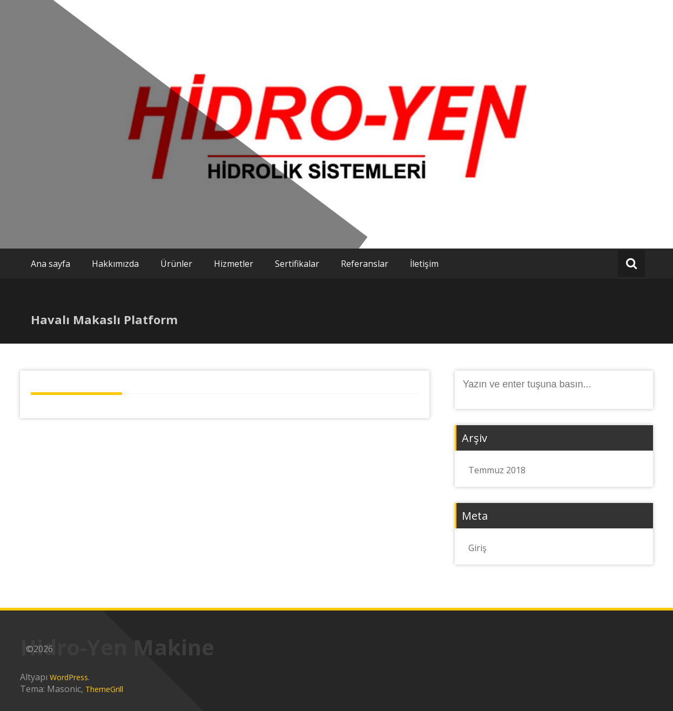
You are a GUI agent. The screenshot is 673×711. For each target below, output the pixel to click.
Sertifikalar (297, 264)
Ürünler (176, 264)
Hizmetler (233, 264)
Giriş (477, 548)
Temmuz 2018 (497, 470)
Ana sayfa (50, 264)
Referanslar (364, 264)
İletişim (424, 264)
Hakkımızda (115, 264)
